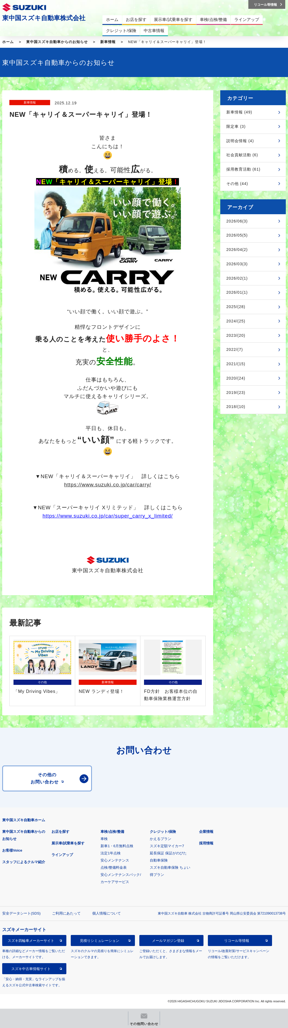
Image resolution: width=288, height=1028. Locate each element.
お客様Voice (12, 850)
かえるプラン (160, 839)
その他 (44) (237, 183)
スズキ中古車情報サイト (31, 969)
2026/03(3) (237, 264)
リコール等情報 (236, 941)
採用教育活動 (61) (243, 169)
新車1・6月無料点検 (116, 846)
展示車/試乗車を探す (68, 843)
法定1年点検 (110, 853)
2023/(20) (235, 335)
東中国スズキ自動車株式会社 (43, 18)
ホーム (8, 42)
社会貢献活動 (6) (242, 155)
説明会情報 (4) (240, 141)
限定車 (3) (236, 126)
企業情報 (206, 832)
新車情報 (108, 42)
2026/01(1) (237, 292)
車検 (104, 839)
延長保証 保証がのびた (168, 853)
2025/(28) (235, 306)
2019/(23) (235, 392)
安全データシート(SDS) (21, 913)
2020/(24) (235, 378)
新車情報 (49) (239, 112)
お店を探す (60, 832)
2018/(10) (235, 406)
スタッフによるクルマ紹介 (23, 862)
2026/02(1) (237, 278)
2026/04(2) (237, 249)
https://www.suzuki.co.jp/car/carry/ (107, 484)
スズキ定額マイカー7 (167, 846)
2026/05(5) (237, 235)
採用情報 (206, 843)
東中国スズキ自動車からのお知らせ (57, 42)
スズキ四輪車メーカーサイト (31, 941)
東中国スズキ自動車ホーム (23, 820)
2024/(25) (235, 321)
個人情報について (106, 913)
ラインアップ (62, 855)
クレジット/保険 (163, 832)
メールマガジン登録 (168, 941)
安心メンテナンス (114, 860)
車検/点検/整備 (112, 832)
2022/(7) (234, 349)
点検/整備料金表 (113, 867)
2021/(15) (235, 364)
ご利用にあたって (66, 913)
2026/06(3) (237, 221)
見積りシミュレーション (99, 941)
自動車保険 (159, 860)
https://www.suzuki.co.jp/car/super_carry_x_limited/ (107, 516)
